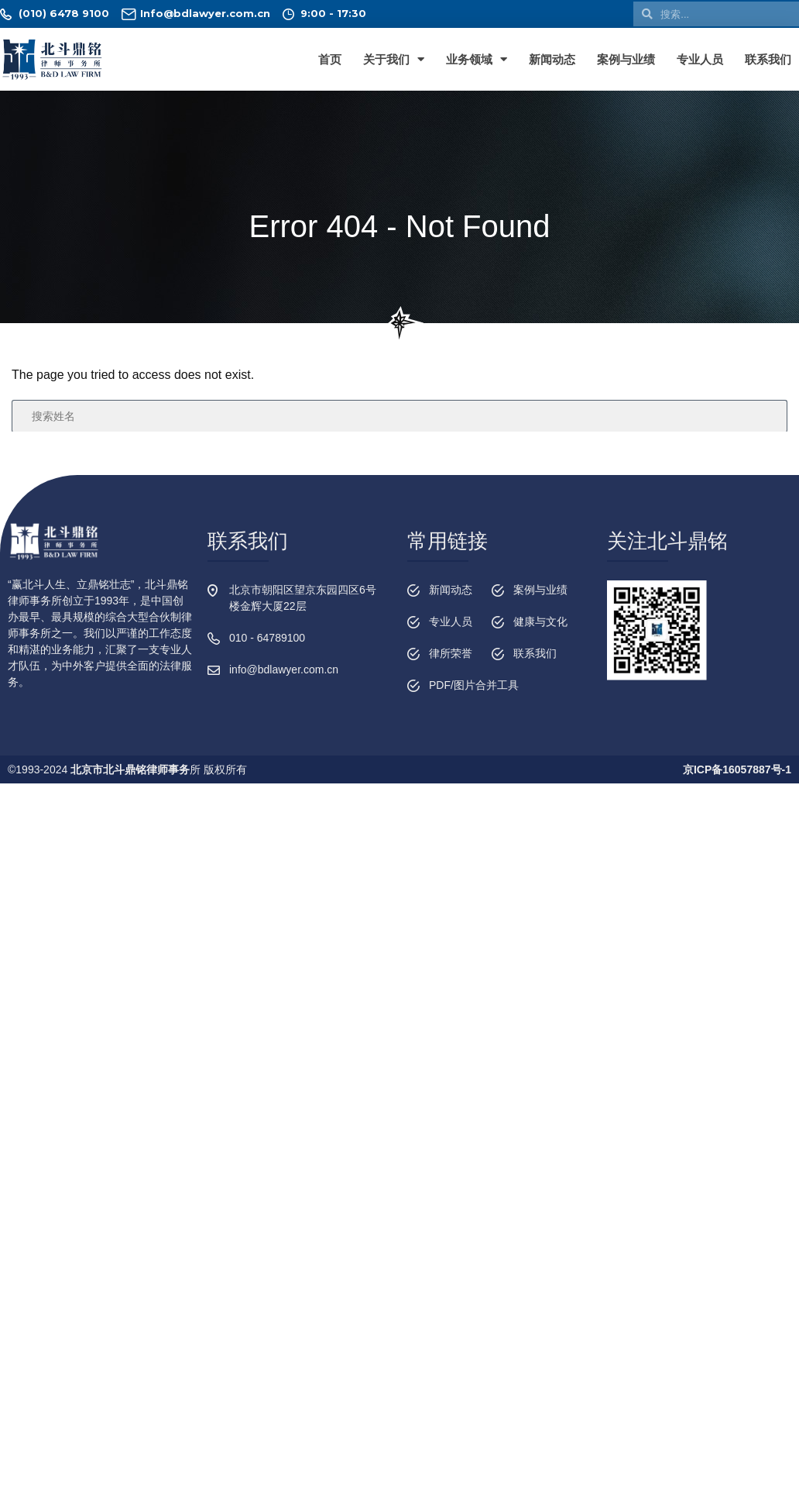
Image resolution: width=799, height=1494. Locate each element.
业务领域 (476, 59)
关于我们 (393, 59)
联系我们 (768, 59)
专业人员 (700, 59)
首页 (329, 59)
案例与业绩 (626, 59)
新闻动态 (552, 59)
